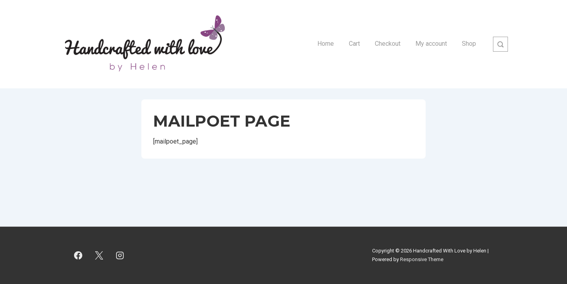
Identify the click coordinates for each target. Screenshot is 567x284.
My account (431, 43)
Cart (354, 43)
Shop (469, 43)
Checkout (387, 43)
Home (325, 43)
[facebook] (78, 255)
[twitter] (99, 255)
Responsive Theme (421, 259)
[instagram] (120, 255)
